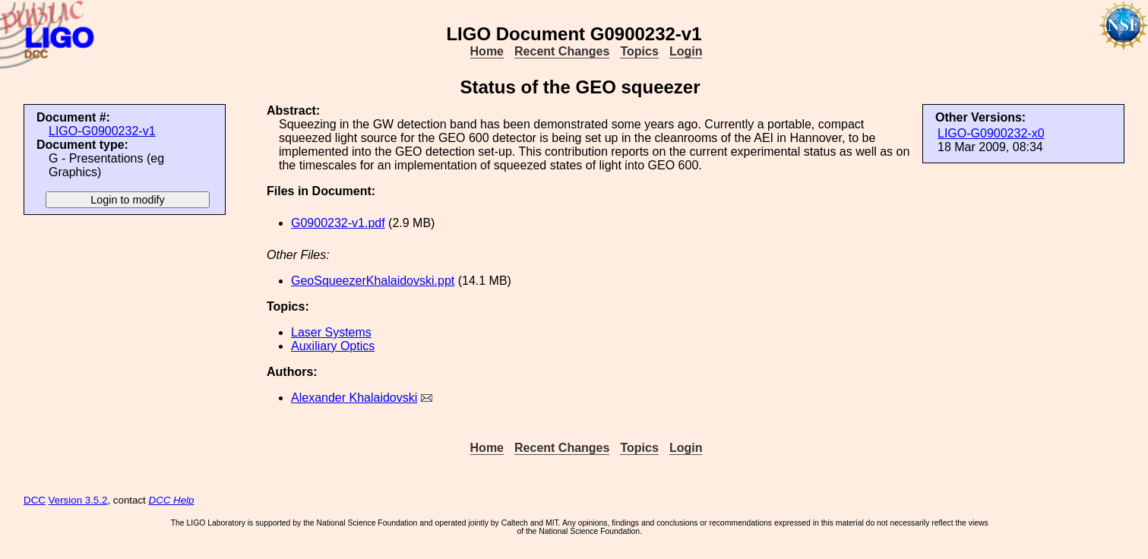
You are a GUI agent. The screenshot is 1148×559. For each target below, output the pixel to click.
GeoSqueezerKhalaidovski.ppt (372, 280)
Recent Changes (561, 51)
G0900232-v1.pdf (338, 222)
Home (487, 51)
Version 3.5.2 (78, 500)
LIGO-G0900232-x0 (991, 133)
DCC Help (171, 500)
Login (686, 51)
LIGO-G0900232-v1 (102, 131)
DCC (35, 500)
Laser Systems (331, 332)
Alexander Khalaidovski (354, 397)
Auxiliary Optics (333, 346)
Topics (639, 51)
